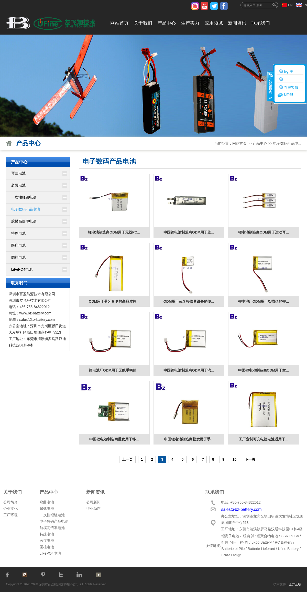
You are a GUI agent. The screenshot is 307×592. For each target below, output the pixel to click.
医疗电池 (18, 245)
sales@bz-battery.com (37, 320)
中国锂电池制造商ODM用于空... (263, 370)
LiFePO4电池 (21, 269)
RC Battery (283, 542)
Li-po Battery (261, 542)
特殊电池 (18, 233)
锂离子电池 (230, 536)
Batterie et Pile (233, 549)
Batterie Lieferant (261, 549)
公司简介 (10, 502)
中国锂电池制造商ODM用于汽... (188, 370)
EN (305, 5)
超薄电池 (18, 185)
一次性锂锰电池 (23, 197)
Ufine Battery (288, 549)
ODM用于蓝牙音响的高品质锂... (114, 301)
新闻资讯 (237, 23)
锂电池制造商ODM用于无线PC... (114, 232)
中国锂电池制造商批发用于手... (189, 439)
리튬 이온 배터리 (234, 542)
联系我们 (260, 23)
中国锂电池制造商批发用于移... (114, 439)
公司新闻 (93, 502)
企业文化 (10, 508)
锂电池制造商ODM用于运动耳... (263, 232)
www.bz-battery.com (35, 313)
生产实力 (190, 23)
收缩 (270, 86)
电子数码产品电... (287, 143)
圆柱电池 (18, 257)
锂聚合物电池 (267, 536)
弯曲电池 (18, 173)
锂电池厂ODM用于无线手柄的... (114, 370)
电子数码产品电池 (25, 209)
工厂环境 (10, 515)
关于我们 (143, 23)
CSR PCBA (290, 536)
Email (288, 94)
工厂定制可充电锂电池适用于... (263, 439)
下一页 (250, 459)
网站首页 (119, 23)
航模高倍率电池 (23, 221)
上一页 (127, 459)
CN (290, 5)
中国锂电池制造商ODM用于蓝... (188, 232)
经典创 (248, 536)
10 (235, 459)
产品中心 (166, 23)
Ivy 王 (286, 71)
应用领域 (213, 23)
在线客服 (288, 87)
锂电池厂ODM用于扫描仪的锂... (263, 301)
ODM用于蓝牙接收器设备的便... (188, 301)
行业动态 (93, 508)
